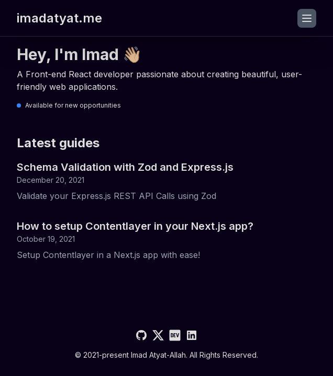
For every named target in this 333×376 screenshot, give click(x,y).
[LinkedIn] (191, 335)
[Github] (141, 335)
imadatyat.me (59, 18)
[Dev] (175, 335)
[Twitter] (158, 335)
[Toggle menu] (306, 18)
